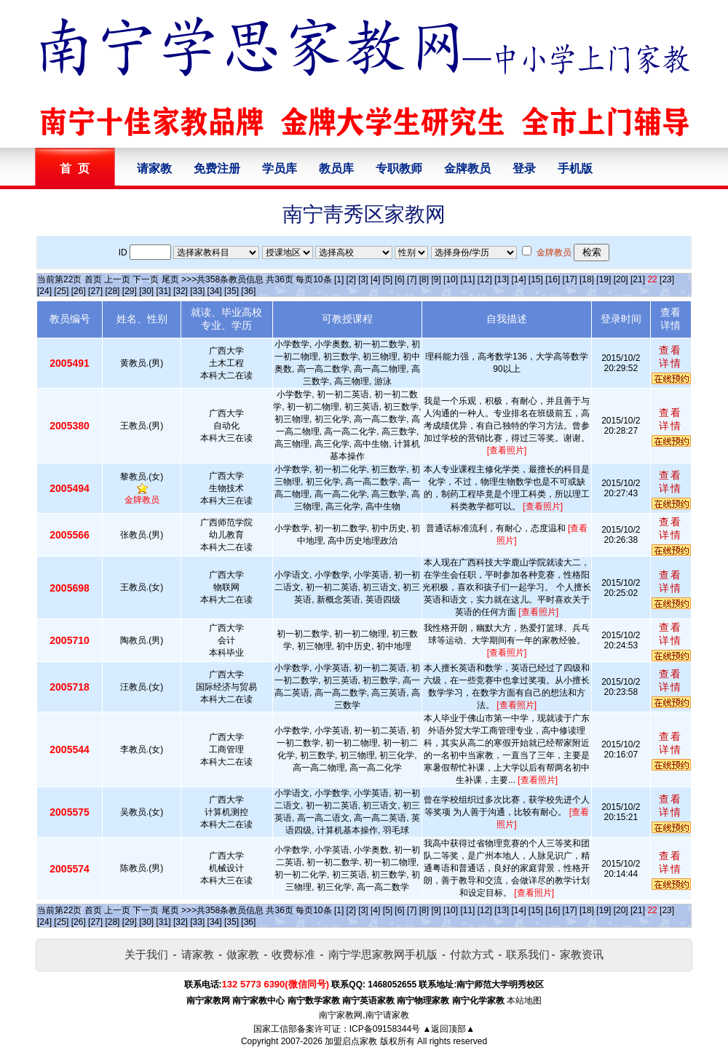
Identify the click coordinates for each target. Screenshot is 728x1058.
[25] (61, 291)
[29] (129, 291)
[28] (112, 291)
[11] (467, 279)
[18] (586, 279)
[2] (351, 279)
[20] (621, 279)
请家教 (154, 168)
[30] (146, 291)
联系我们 (528, 954)
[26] (78, 291)
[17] (570, 279)
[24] (44, 291)
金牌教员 (467, 168)
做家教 (242, 954)
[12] (485, 279)
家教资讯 (582, 954)
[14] (519, 279)
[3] (363, 279)
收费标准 (293, 954)
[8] (424, 279)
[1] (339, 279)
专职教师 (399, 168)
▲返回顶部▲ (448, 1029)
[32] (180, 291)
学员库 (279, 168)
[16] (552, 279)
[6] (399, 279)
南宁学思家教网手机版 (383, 954)
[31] (164, 291)
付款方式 (472, 954)
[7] (411, 279)
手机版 (575, 168)
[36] (248, 291)
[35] (231, 291)
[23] (667, 279)
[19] (603, 279)
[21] (637, 279)
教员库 (336, 168)
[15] (536, 279)
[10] (450, 279)
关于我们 (146, 954)
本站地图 (524, 1000)
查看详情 (670, 356)
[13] (501, 279)
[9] (435, 279)
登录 (524, 168)
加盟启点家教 (351, 1041)
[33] (197, 291)
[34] (214, 291)
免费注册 (217, 168)
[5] (387, 279)
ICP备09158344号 (384, 1029)
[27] (95, 291)
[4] (375, 279)
